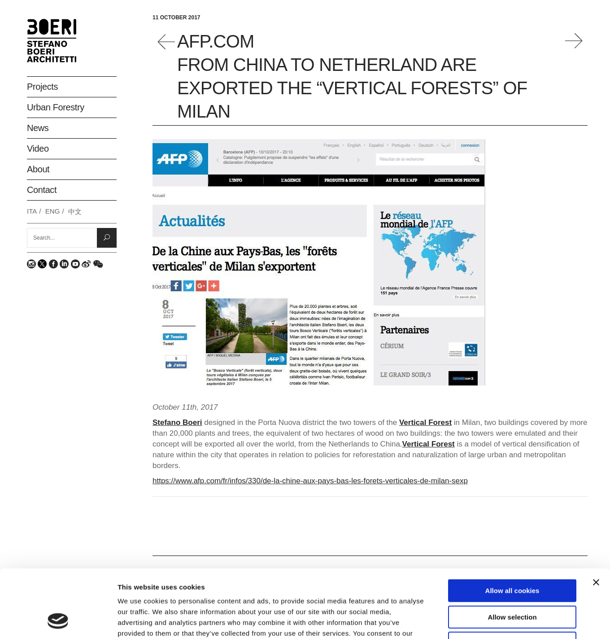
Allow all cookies (512, 529)
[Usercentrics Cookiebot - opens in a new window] (58, 621)
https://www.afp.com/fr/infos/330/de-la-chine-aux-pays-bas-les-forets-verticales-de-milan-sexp (310, 481)
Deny (512, 582)
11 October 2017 (176, 17)
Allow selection (512, 556)
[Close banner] (596, 521)
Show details (471, 621)
